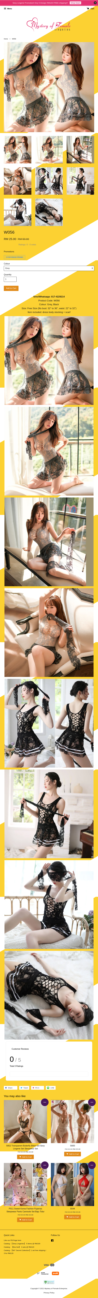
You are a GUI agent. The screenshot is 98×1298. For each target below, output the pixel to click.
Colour (7, 264)
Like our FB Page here (12, 1240)
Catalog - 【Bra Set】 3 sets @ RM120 (19, 1247)
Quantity (7, 275)
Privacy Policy (49, 1293)
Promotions (9, 252)
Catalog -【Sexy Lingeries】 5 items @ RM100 (22, 1244)
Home (6, 39)
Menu (8, 8)
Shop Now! (75, 3)
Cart (90, 8)
